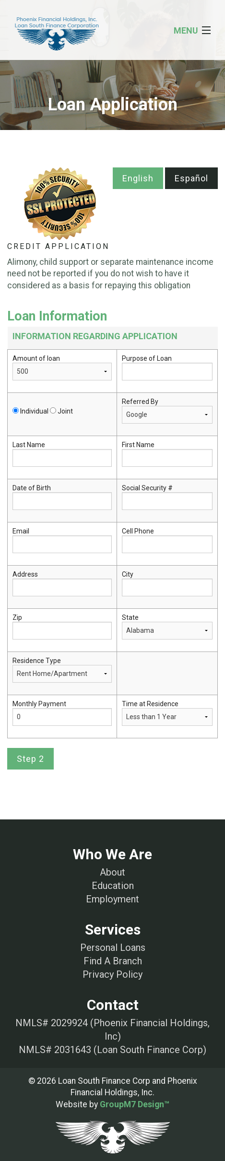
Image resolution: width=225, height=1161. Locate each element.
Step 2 (30, 759)
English (138, 178)
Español (191, 178)
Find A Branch (112, 961)
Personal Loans (112, 947)
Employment (112, 899)
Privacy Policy (112, 974)
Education (113, 885)
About (112, 872)
